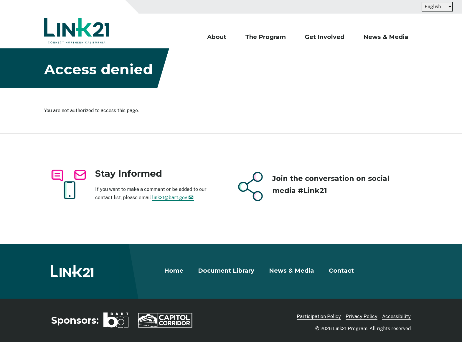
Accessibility (396, 316)
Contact (341, 270)
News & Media (385, 36)
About (216, 36)
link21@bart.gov (173, 197)
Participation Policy (319, 316)
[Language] (437, 6)
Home (173, 270)
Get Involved (324, 36)
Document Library (226, 270)
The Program (265, 36)
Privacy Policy (361, 316)
